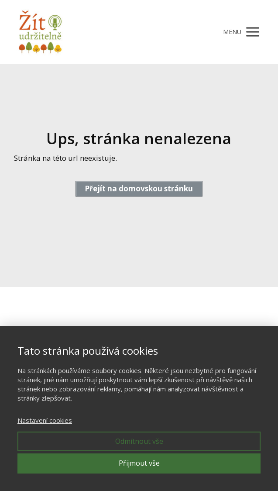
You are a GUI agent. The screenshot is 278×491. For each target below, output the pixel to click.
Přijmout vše (139, 463)
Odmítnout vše (139, 441)
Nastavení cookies (44, 420)
